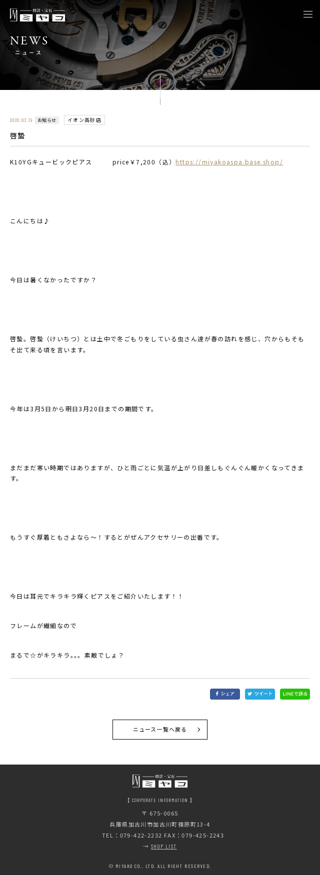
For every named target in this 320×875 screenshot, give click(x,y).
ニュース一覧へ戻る (160, 729)
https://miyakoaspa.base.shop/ (229, 161)
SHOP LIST (164, 846)
